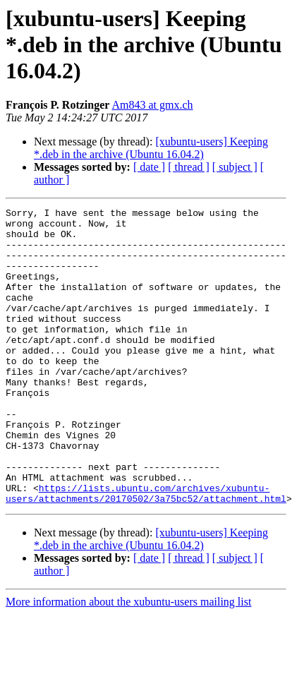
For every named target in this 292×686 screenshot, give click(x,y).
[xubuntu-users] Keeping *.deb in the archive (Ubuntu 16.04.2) (151, 148)
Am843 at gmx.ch (152, 105)
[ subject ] (234, 167)
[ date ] (149, 167)
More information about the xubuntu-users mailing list (128, 661)
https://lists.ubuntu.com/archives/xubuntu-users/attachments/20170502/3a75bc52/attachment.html (146, 551)
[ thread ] (188, 167)
